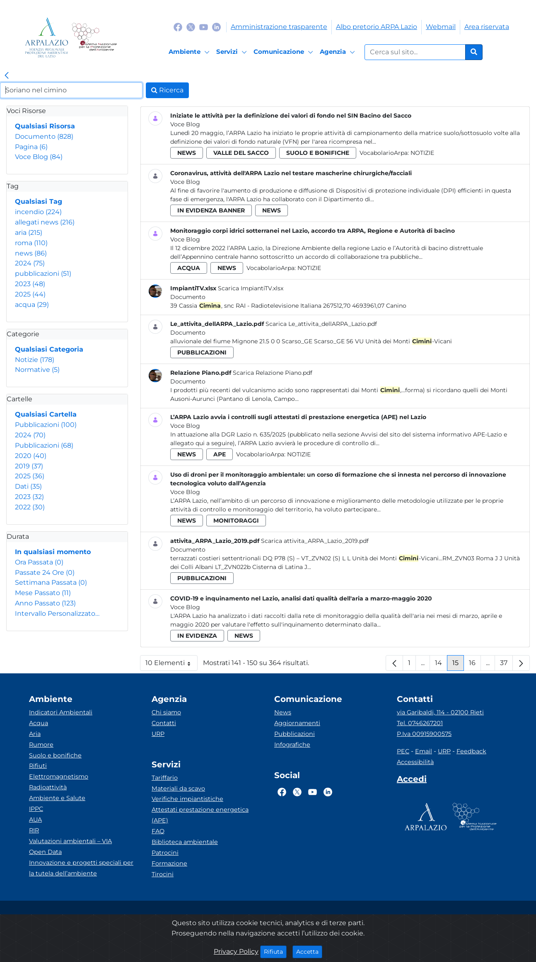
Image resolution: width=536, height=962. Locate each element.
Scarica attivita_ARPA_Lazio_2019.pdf (315, 541)
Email (423, 751)
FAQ (158, 831)
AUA (35, 819)
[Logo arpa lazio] (46, 37)
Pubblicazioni (46, 425)
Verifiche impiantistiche (187, 799)
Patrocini (165, 852)
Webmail (441, 27)
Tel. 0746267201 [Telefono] (420, 723)
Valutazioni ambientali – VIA (70, 841)
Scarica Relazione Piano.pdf (272, 372)
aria (28, 232)
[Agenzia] (338, 52)
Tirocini (163, 874)
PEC (403, 751)
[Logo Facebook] (177, 27)
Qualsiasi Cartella (46, 414)
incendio (38, 212)
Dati (28, 486)
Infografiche (292, 744)
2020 (30, 456)
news (31, 253)
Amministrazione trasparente (279, 27)
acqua (32, 305)
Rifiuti (38, 765)
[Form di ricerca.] (415, 52)
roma (31, 243)
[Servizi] (233, 52)
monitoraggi (236, 520)
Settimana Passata (51, 582)
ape (219, 454)
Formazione (169, 863)
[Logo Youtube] (203, 27)
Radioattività (48, 787)
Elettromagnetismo (58, 776)
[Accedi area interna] (412, 780)
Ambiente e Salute (57, 798)
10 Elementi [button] (171, 665)
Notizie (34, 360)
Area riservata (486, 27)
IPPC (36, 809)
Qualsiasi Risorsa (45, 126)
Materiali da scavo (178, 788)
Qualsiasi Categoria (49, 349)
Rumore (41, 744)
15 (458, 665)
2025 (30, 294)
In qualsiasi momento (53, 552)
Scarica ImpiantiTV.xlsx (250, 288)
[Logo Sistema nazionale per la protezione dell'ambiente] (94, 37)
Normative (37, 370)
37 (506, 665)
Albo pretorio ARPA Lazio (376, 27)
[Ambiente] (190, 52)
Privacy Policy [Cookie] (236, 951)
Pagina (31, 147)
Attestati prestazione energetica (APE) (200, 815)
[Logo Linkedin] (216, 27)
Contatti (164, 723)
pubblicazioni (43, 273)
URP (158, 734)
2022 (30, 507)
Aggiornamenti (297, 723)
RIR (34, 830)
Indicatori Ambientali (60, 712)
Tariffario (165, 777)
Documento (44, 136)
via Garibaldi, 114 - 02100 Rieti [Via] (440, 712)
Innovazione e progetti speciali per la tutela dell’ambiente (81, 868)
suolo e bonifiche (317, 153)
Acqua (38, 723)
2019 (29, 466)
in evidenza (197, 635)
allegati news (45, 222)
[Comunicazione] (284, 52)
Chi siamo (166, 712)
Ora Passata (39, 562)
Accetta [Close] (309, 951)
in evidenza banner (211, 210)
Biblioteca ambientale (185, 842)
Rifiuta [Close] (275, 951)
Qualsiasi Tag (38, 201)
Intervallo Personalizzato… (57, 613)
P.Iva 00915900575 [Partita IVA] (424, 734)
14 (441, 665)
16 (475, 665)
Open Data (45, 852)
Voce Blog (39, 157)
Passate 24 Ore (45, 572)
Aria (35, 734)
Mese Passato (43, 593)
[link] (6, 75)
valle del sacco (241, 153)
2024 (30, 263)
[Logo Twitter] (190, 27)
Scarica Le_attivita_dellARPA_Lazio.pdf (321, 324)
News (282, 712)
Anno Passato (45, 603)
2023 (30, 284)
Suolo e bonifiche (55, 755)
